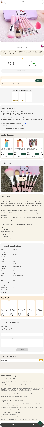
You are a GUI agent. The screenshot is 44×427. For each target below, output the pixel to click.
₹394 (28, 315)
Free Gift (14, 377)
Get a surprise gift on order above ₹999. (14, 128)
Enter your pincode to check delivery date (10, 83)
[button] (42, 26)
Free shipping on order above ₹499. (13, 125)
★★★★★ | (22, 58)
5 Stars (25, 58)
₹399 (11, 315)
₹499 (28, 152)
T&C (4, 121)
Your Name (3, 331)
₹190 (2, 315)
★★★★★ (16, 151)
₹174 (19, 315)
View (11, 154)
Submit (22, 349)
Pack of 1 (7, 156)
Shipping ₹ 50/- (33, 65)
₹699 (11, 313)
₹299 (2, 152)
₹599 (2, 313)
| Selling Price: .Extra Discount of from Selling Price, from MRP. (18, 113)
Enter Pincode (5, 77)
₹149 (2, 154)
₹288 (37, 315)
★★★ (11, 312)
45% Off (33, 63)
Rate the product (5, 326)
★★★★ (3, 151)
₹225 (19, 313)
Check (38, 80)
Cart (33, 424)
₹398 (28, 313)
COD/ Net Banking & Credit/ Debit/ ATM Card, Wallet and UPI (22, 120)
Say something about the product (8, 338)
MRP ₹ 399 (32, 61)
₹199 (28, 154)
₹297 (37, 313)
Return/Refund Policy (15, 123)
